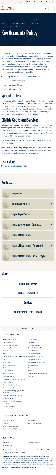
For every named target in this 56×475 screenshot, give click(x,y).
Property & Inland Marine (36, 348)
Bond (4, 354)
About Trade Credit (28, 284)
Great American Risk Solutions (12, 395)
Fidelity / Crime (8, 382)
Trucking (31, 371)
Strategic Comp (33, 365)
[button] (51, 204)
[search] (46, 8)
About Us (6, 442)
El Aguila (5, 423)
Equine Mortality (8, 371)
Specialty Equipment (34, 359)
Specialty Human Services (36, 362)
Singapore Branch (34, 420)
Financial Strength (34, 442)
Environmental (7, 368)
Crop (4, 359)
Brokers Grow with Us (28, 293)
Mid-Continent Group (10, 404)
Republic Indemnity (34, 354)
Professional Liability (34, 345)
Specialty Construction (35, 356)
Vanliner (30, 376)
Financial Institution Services (12, 385)
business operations (9, 24)
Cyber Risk (6, 362)
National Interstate (9, 407)
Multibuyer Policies (12, 26)
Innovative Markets (9, 398)
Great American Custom (10, 388)
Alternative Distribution (10, 345)
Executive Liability (8, 376)
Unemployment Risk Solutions (37, 374)
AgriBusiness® (7, 342)
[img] (7, 8)
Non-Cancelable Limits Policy (14, 166)
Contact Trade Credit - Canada (28, 312)
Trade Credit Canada (34, 423)
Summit (30, 368)
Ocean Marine (32, 339)
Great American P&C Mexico (12, 429)
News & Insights (8, 445)
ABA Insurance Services (10, 339)
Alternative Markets (9, 348)
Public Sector (32, 351)
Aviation (5, 351)
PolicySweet (32, 342)
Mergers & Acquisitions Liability (13, 401)
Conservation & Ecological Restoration (15, 356)
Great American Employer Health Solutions (13, 391)
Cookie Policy (6, 472)
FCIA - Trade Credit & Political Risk (14, 379)
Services (28, 302)
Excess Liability (8, 374)
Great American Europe (10, 426)
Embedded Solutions (9, 365)
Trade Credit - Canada (30, 24)
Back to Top (28, 328)
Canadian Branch (8, 420)
